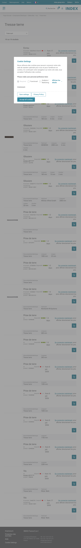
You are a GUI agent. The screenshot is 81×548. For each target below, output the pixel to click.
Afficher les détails (57, 81)
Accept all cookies (26, 99)
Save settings (24, 94)
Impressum (21, 87)
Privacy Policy (39, 94)
